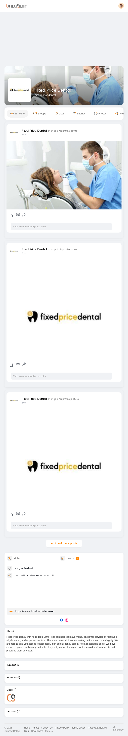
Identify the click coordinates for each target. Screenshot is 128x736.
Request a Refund (97, 727)
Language (118, 728)
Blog (26, 731)
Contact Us (46, 727)
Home (27, 727)
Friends (11, 677)
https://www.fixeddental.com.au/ (35, 611)
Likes (10, 689)
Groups (11, 711)
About (36, 727)
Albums (11, 665)
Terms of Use (79, 727)
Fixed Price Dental (52, 90)
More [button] (49, 731)
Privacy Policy (62, 727)
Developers (37, 731)
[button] (121, 6)
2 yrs (24, 134)
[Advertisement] (64, 39)
